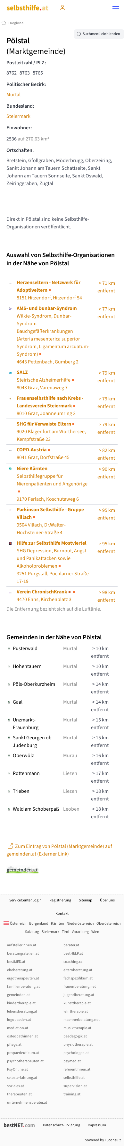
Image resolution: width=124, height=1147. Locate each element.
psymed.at (72, 1061)
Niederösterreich (80, 923)
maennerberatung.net (81, 1019)
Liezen (70, 773)
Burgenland (38, 923)
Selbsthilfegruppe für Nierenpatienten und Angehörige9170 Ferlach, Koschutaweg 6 (52, 484)
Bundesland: (20, 106)
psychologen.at (76, 1053)
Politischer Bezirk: (26, 84)
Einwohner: (19, 127)
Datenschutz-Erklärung (61, 1125)
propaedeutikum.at (23, 1053)
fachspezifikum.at (78, 978)
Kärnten (57, 923)
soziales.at (15, 1086)
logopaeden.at (19, 1019)
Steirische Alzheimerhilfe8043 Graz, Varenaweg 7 (46, 380)
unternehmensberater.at (27, 1102)
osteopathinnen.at (22, 1036)
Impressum (97, 1125)
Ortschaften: (20, 150)
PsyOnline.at (17, 1069)
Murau (70, 755)
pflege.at (14, 1044)
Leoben (71, 809)
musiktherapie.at (77, 1028)
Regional (17, 23)
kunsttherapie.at (77, 1003)
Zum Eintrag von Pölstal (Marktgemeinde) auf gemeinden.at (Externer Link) (59, 850)
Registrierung (60, 900)
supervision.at (75, 1086)
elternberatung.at (77, 970)
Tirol (65, 932)
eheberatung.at (19, 970)
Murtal (13, 94)
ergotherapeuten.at (23, 978)
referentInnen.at (76, 1069)
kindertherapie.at (21, 1003)
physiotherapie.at (78, 1044)
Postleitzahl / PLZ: (26, 62)
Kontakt (62, 913)
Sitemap (85, 900)
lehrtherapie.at (75, 1011)
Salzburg (32, 932)
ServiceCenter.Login (25, 900)
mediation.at (17, 1028)
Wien (95, 932)
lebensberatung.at (22, 1011)
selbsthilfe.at (74, 1077)
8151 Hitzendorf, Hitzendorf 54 (49, 290)
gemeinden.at (18, 995)
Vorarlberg (80, 932)
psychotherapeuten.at (25, 1061)
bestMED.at (16, 961)
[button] (115, 8)
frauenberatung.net (79, 986)
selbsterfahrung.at (22, 1077)
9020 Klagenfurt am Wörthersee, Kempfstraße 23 (51, 431)
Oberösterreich (108, 923)
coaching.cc (72, 961)
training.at (71, 1094)
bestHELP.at (73, 953)
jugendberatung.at (78, 995)
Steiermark (18, 116)
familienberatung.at (23, 986)
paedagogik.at (75, 1036)
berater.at (71, 945)
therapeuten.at (19, 1094)
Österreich (15, 923)
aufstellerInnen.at (21, 945)
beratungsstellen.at (23, 953)
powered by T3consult (103, 1140)
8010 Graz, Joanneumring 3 (50, 406)
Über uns (107, 900)
